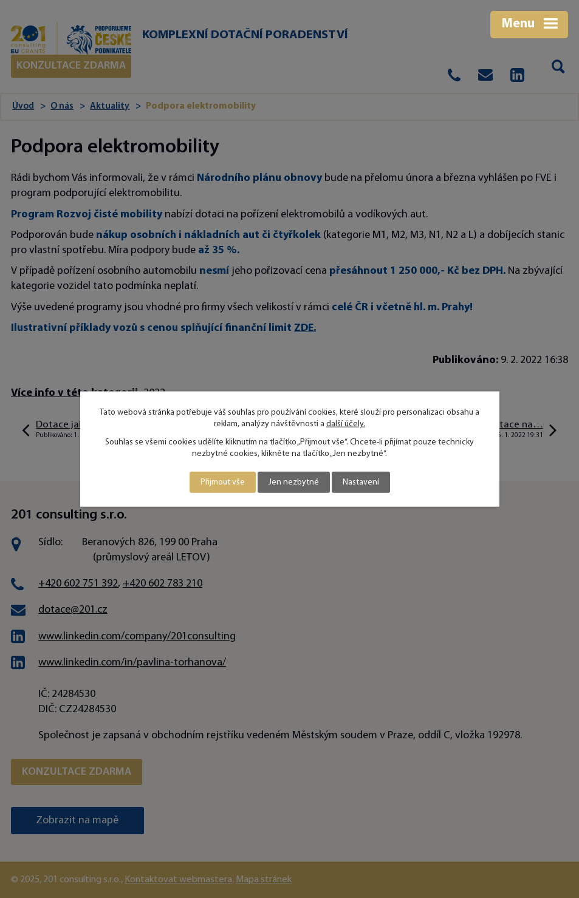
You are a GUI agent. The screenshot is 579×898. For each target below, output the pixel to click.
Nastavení (361, 482)
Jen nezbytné (294, 482)
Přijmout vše (222, 482)
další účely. (345, 424)
